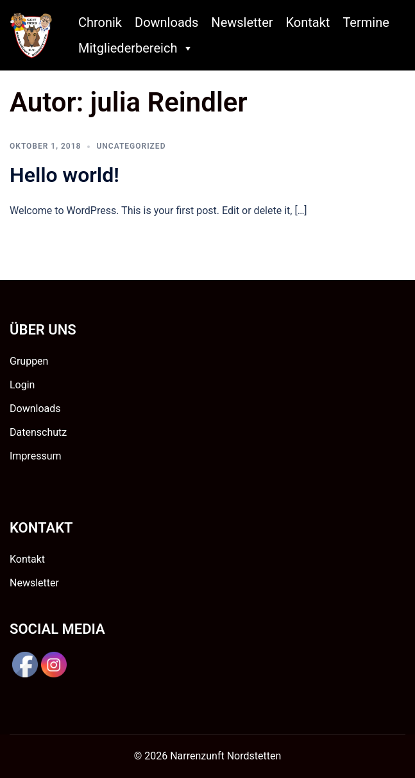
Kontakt (308, 22)
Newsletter (242, 22)
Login (22, 385)
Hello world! (64, 175)
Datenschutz (38, 432)
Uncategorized (130, 146)
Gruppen (29, 361)
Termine (366, 22)
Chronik (100, 22)
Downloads (166, 22)
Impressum (36, 456)
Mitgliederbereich (136, 48)
